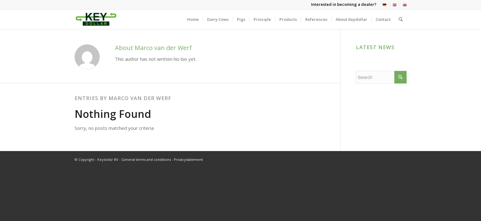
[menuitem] (385, 5)
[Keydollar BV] (96, 19)
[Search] (401, 19)
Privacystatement (188, 159)
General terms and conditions (146, 159)
